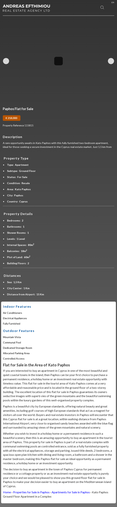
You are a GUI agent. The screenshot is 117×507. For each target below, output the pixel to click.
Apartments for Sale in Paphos (71, 492)
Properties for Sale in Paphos (31, 492)
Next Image (111, 61)
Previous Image (6, 61)
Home (7, 492)
